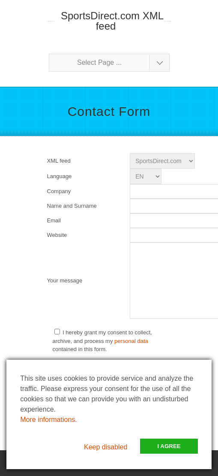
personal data (131, 341)
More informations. (48, 419)
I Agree (168, 446)
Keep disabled (105, 447)
